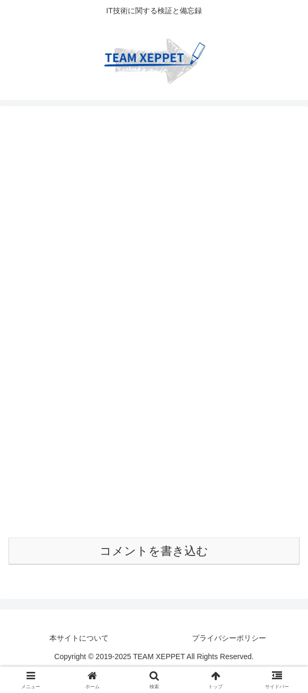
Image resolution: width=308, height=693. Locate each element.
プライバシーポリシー (229, 638)
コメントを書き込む (154, 551)
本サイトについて (79, 638)
